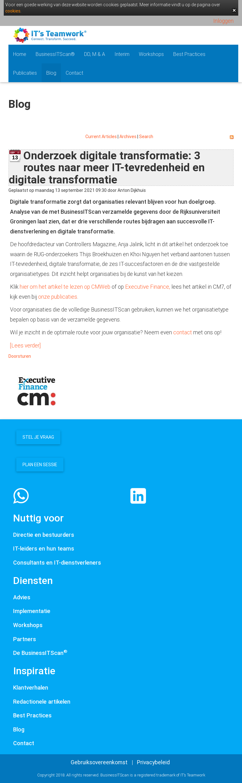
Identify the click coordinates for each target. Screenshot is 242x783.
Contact (74, 73)
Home (19, 54)
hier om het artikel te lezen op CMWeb (65, 286)
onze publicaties (57, 296)
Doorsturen (19, 356)
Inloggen (223, 20)
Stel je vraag (38, 437)
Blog (51, 73)
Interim (121, 54)
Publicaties (25, 73)
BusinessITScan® (55, 54)
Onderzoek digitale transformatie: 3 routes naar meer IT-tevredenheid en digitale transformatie (107, 167)
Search (146, 136)
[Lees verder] (25, 345)
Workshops (151, 54)
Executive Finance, (147, 286)
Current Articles (101, 136)
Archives (127, 136)
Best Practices (189, 54)
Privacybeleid (153, 762)
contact (182, 332)
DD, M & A (94, 54)
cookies (12, 11)
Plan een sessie (40, 464)
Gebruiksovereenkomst (99, 762)
